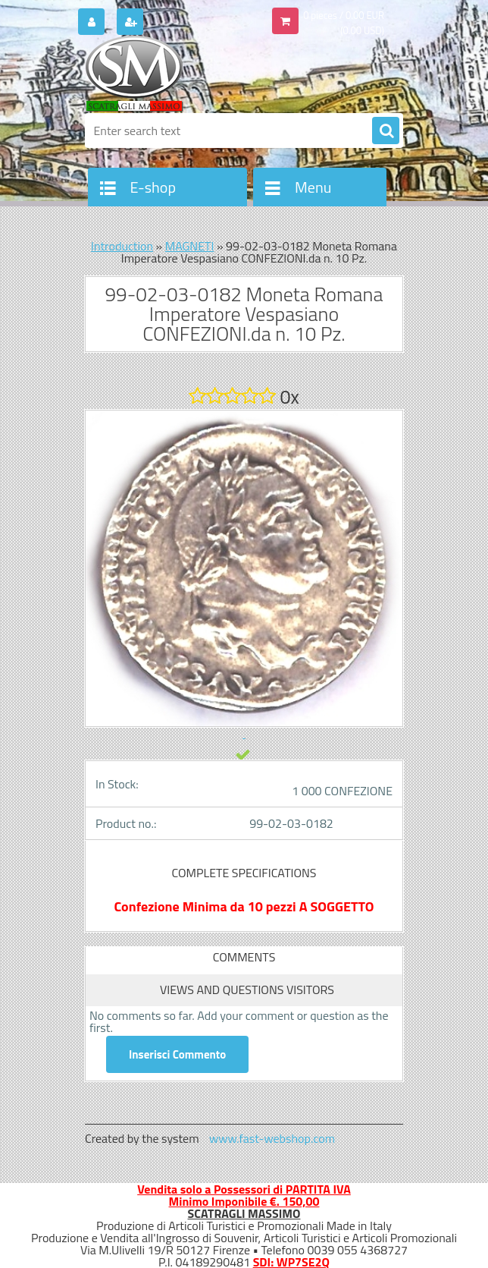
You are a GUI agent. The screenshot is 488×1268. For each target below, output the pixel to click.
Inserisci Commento (177, 1054)
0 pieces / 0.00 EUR (343, 15)
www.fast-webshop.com (272, 1138)
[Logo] (189, 74)
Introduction (122, 246)
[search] (385, 131)
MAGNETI (189, 246)
